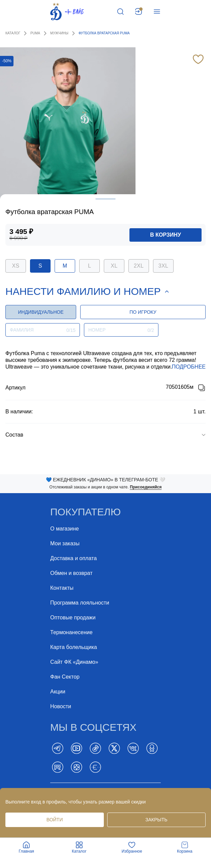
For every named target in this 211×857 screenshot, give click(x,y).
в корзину (165, 235)
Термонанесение (71, 632)
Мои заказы (65, 543)
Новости (60, 706)
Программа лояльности (79, 603)
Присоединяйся (145, 487)
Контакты (61, 588)
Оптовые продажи (72, 617)
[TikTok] (95, 748)
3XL (163, 266)
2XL (139, 266)
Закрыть (156, 819)
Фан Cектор (65, 677)
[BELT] (95, 767)
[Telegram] (57, 748)
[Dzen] (76, 767)
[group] (105, 434)
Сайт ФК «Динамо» (74, 662)
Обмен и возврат (71, 573)
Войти (55, 819)
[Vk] (133, 748)
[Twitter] (114, 748)
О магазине (64, 529)
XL (114, 266)
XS (16, 266)
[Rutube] (57, 767)
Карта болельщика (73, 647)
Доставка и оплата (73, 558)
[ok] (152, 748)
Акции (57, 691)
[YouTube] (76, 748)
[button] (105, 435)
